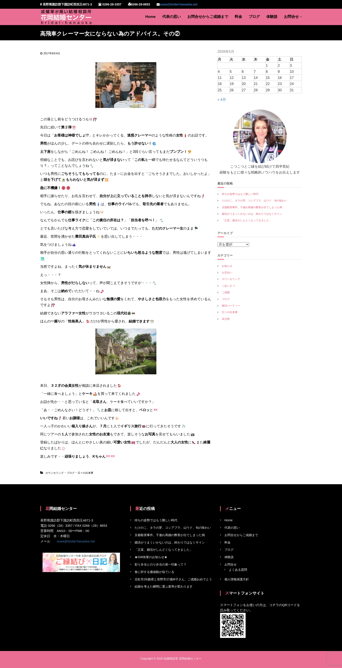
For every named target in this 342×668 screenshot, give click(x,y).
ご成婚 (226, 292)
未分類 (226, 318)
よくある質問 (238, 569)
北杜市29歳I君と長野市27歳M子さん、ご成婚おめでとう (173, 579)
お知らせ (227, 266)
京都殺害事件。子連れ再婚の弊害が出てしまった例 (252, 207)
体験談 (271, 17)
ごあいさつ (228, 285)
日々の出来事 (85, 472)
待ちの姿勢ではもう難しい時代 (240, 194)
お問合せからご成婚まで (207, 17)
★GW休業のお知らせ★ (151, 557)
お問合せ (291, 17)
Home (150, 17)
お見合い (227, 272)
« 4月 (221, 99)
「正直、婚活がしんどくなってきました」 (247, 220)
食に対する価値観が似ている (154, 572)
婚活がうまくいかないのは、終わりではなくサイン (252, 213)
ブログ (254, 17)
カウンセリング (54, 472)
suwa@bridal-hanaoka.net (178, 4)
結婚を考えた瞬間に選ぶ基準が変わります (164, 586)
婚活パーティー (231, 305)
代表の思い (171, 17)
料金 (238, 17)
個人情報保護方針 (236, 579)
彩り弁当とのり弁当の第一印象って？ (160, 564)
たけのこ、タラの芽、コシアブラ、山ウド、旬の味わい (254, 200)
